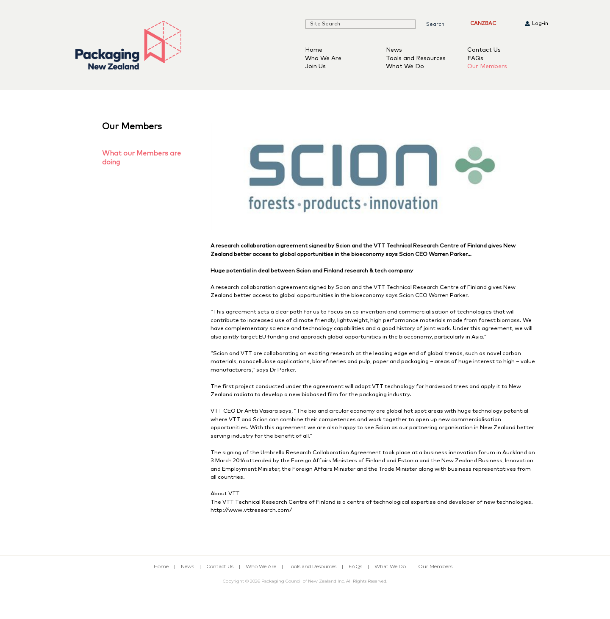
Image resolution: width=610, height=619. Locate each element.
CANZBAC (483, 23)
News (394, 50)
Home (313, 50)
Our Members (487, 66)
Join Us (315, 66)
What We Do (405, 66)
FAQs (475, 58)
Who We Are (323, 58)
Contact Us (484, 50)
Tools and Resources (416, 58)
